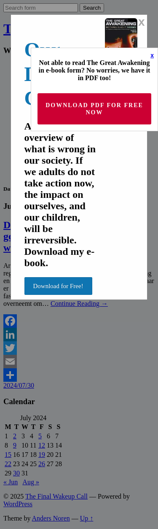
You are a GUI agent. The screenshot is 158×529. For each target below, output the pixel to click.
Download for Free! (58, 286)
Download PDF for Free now (94, 109)
